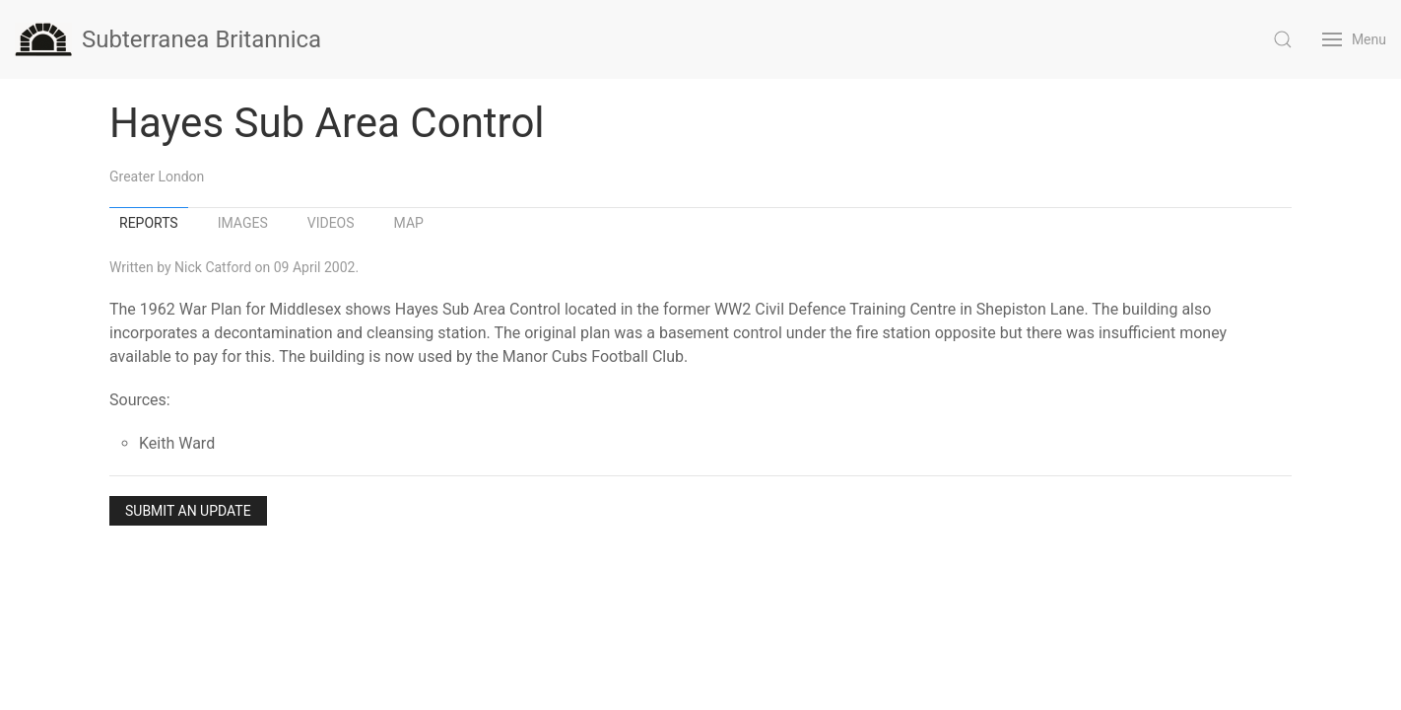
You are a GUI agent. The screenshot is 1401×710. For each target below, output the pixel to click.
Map (409, 223)
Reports (148, 223)
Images (243, 223)
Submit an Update (188, 511)
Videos (331, 223)
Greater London (156, 176)
